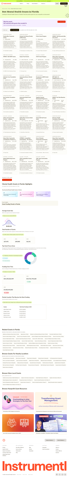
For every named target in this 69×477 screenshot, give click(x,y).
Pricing (28, 3)
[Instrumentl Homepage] (6, 3)
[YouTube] (62, 474)
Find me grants (61, 21)
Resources (43, 3)
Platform (22, 3)
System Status (30, 474)
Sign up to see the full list (7, 179)
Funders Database (50, 440)
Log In (57, 3)
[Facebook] (57, 474)
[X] (59, 474)
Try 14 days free (64, 3)
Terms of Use (25, 474)
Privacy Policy (19, 474)
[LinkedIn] (65, 474)
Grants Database (35, 3)
